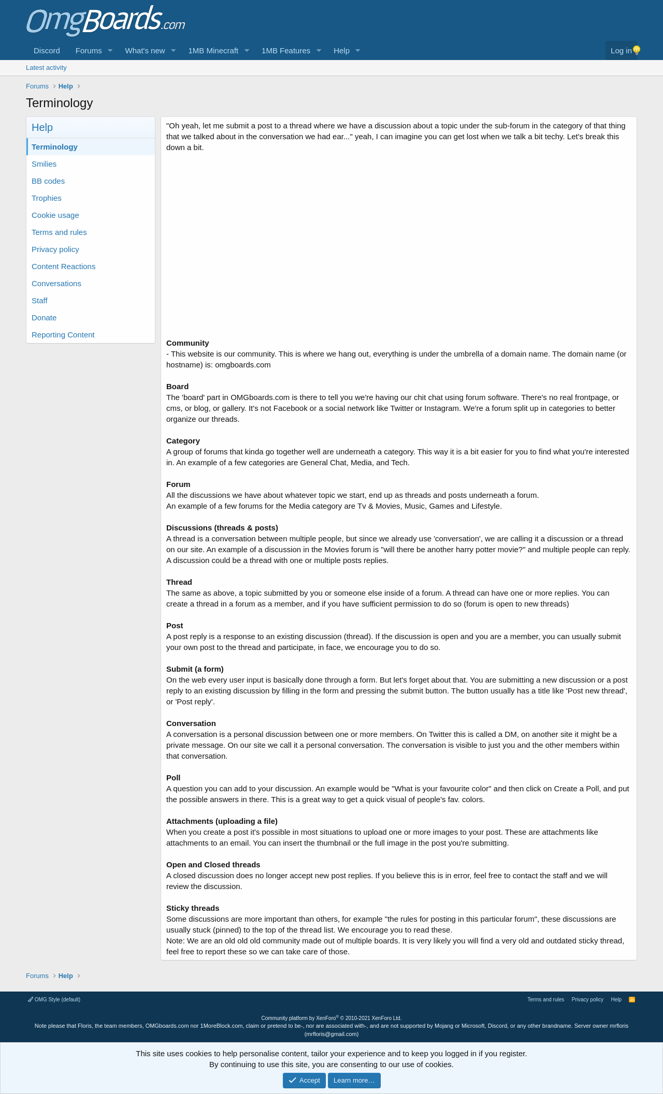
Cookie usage (55, 215)
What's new (145, 50)
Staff (40, 300)
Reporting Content (63, 334)
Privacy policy (55, 249)
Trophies (47, 198)
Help (342, 50)
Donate (44, 317)
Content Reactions (63, 266)
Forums (89, 50)
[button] (110, 50)
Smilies (44, 163)
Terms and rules (59, 232)
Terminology (55, 146)
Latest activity (46, 67)
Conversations (56, 283)
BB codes (48, 180)
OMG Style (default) (54, 999)
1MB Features (286, 50)
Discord (47, 50)
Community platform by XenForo (332, 1018)
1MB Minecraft (214, 50)
